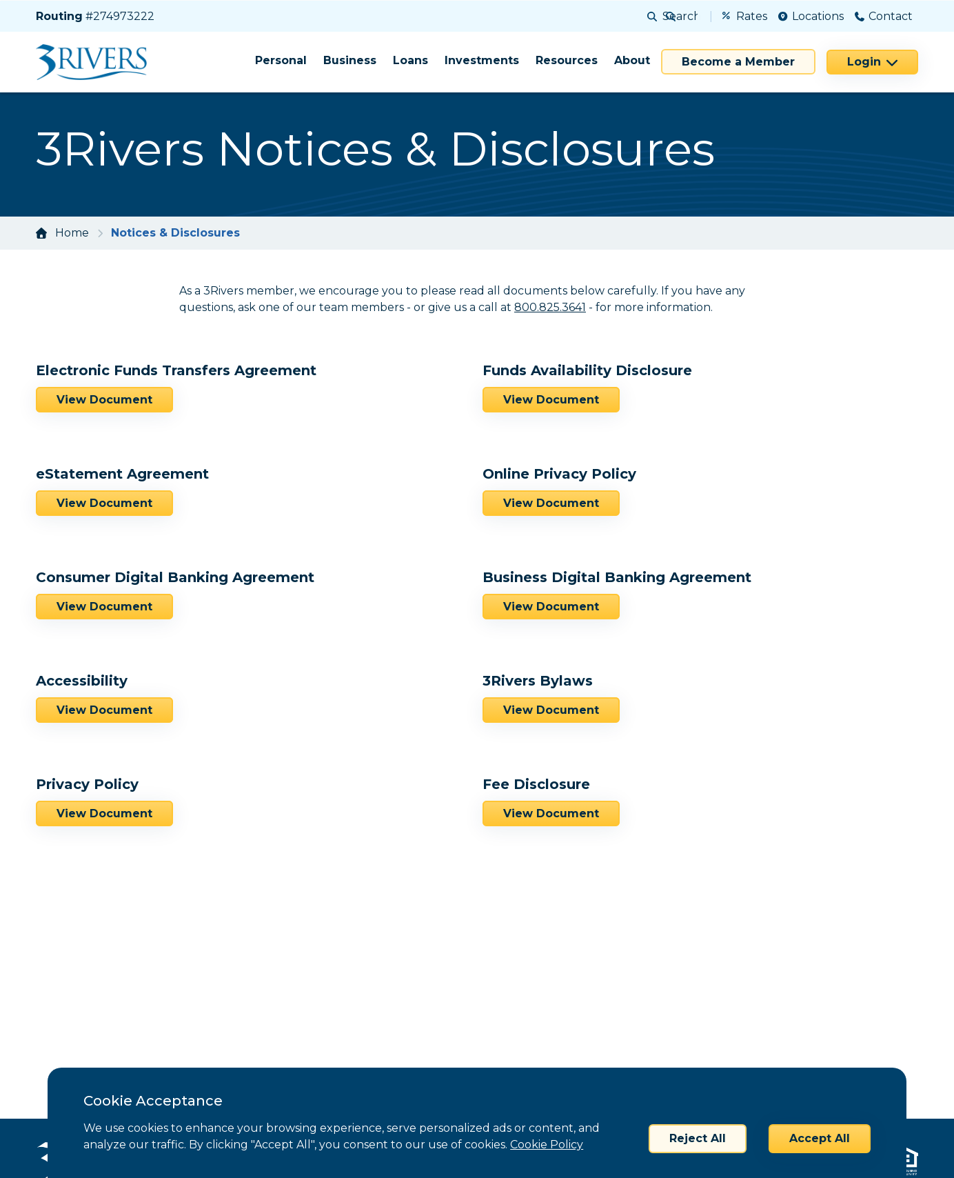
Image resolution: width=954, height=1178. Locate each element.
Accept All (819, 1138)
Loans (410, 60)
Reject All (697, 1138)
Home (72, 232)
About (632, 60)
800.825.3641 (550, 307)
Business (349, 60)
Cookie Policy (546, 1144)
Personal (281, 60)
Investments (482, 60)
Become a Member (738, 61)
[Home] (96, 62)
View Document (104, 399)
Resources (567, 60)
